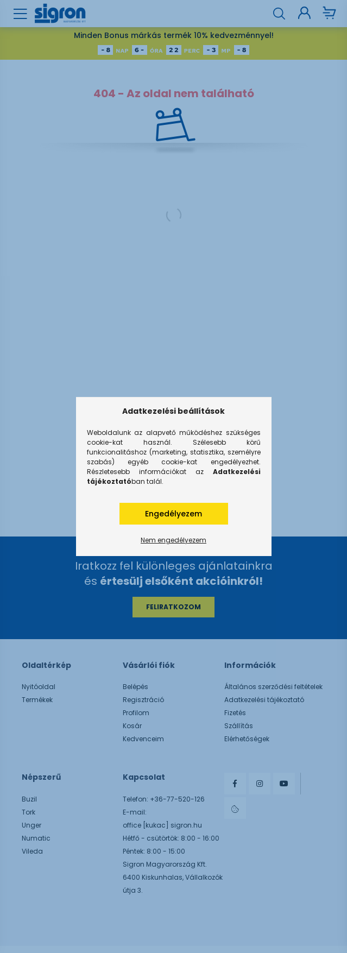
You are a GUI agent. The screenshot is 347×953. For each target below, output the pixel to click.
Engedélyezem (173, 513)
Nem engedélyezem (173, 540)
